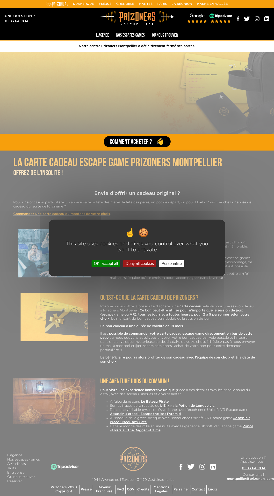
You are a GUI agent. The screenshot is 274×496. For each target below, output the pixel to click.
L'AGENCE (102, 35)
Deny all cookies (140, 264)
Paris (162, 4)
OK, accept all (106, 264)
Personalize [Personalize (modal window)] (172, 264)
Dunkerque (83, 4)
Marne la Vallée (212, 4)
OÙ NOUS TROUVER (165, 35)
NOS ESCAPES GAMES (130, 35)
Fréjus (105, 4)
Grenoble (125, 4)
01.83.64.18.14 (17, 21)
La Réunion (182, 4)
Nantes (145, 4)
